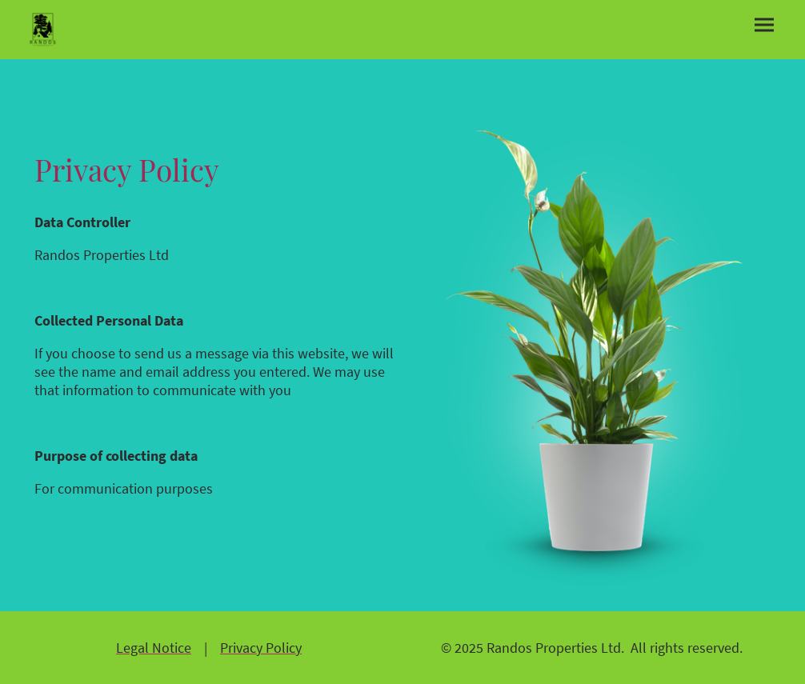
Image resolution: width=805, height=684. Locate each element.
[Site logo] (43, 29)
